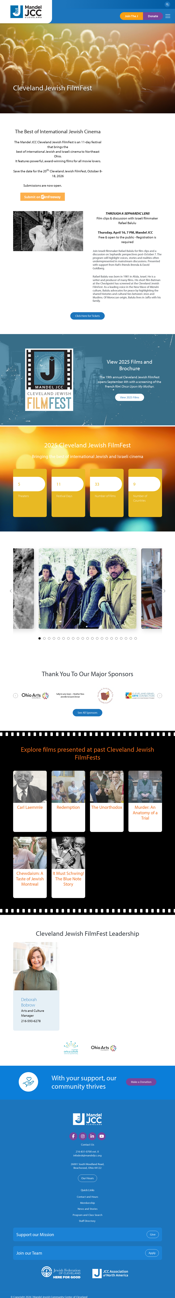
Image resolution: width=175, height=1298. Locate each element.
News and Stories (88, 1209)
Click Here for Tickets (87, 316)
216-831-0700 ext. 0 (87, 1151)
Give (152, 1234)
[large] (73, 1136)
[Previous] (10, 591)
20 (130, 638)
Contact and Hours (87, 1196)
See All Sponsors (87, 712)
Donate (153, 16)
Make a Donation (141, 1082)
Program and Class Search (87, 1215)
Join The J (131, 16)
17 (116, 638)
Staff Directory (87, 1221)
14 (102, 638)
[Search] (167, 4)
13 (97, 638)
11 (87, 638)
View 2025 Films (129, 397)
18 (121, 638)
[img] (30, 787)
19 (126, 638)
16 (111, 638)
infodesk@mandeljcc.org (87, 1155)
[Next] (164, 591)
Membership (87, 1203)
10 (82, 638)
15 (106, 638)
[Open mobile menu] (167, 16)
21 (135, 638)
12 (92, 638)
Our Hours (87, 1178)
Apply (152, 1253)
